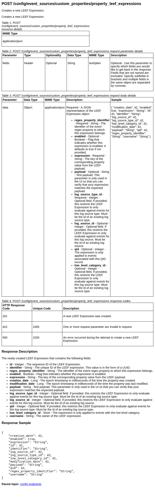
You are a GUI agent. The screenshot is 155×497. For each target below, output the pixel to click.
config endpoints (30, 493)
